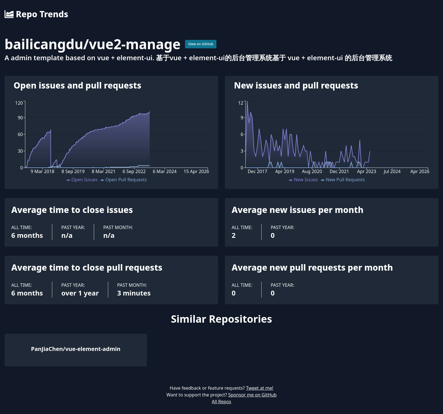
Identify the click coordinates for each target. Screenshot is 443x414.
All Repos (221, 401)
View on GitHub (200, 44)
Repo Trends (36, 14)
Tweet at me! (259, 388)
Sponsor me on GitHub (252, 395)
